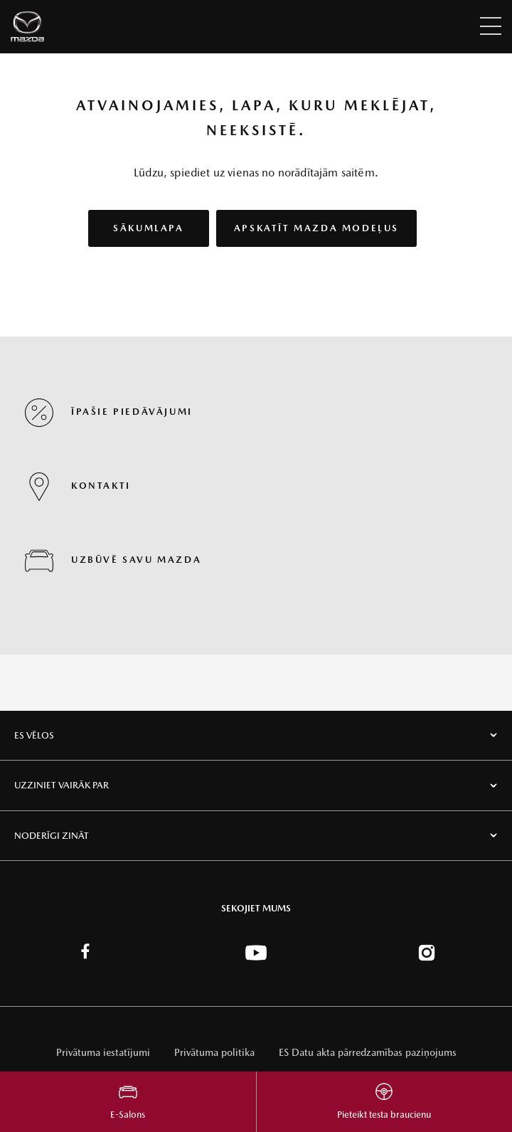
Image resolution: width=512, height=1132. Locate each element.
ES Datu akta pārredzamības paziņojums (368, 1052)
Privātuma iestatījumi (103, 1052)
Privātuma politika (214, 1052)
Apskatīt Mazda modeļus (316, 228)
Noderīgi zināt (51, 835)
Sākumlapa (148, 228)
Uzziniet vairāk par (61, 785)
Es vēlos (34, 735)
